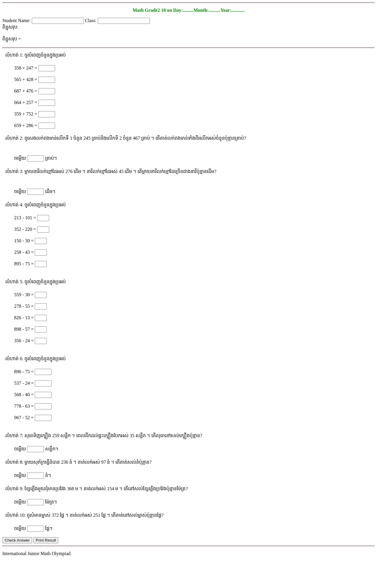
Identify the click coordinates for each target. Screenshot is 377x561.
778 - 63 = (24, 406)
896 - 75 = (24, 371)
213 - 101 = (25, 217)
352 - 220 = (25, 229)
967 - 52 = (24, 417)
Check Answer (17, 540)
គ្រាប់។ (51, 158)
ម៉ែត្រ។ (51, 501)
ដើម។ (50, 191)
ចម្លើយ (20, 158)
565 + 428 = (26, 79)
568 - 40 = (24, 394)
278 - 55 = (24, 306)
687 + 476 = (26, 90)
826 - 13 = (24, 317)
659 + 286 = (26, 125)
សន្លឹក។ (52, 448)
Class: (91, 20)
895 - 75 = (24, 263)
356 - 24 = (24, 340)
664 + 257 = (26, 102)
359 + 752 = (26, 113)
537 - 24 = (24, 383)
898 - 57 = (24, 329)
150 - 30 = (24, 240)
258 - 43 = (24, 252)
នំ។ (48, 475)
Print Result (46, 540)
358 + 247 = (26, 67)
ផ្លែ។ (49, 528)
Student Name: (17, 20)
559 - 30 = (24, 294)
